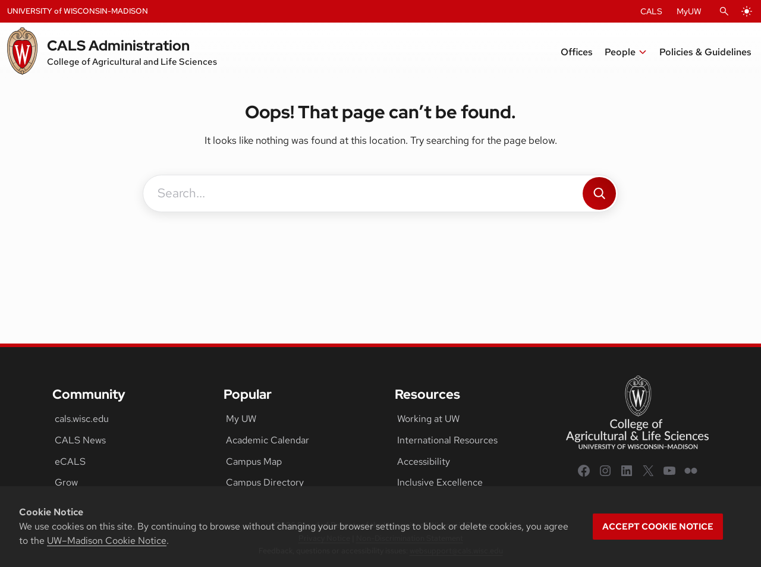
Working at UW (428, 418)
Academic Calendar (267, 440)
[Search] (599, 193)
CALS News (80, 440)
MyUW (689, 11)
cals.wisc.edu (82, 418)
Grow (66, 482)
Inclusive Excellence (440, 482)
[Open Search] (724, 11)
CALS (651, 11)
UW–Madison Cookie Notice (106, 540)
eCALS (70, 461)
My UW (241, 418)
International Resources (447, 440)
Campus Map (254, 461)
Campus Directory (265, 482)
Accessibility (423, 461)
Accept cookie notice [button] (657, 527)
